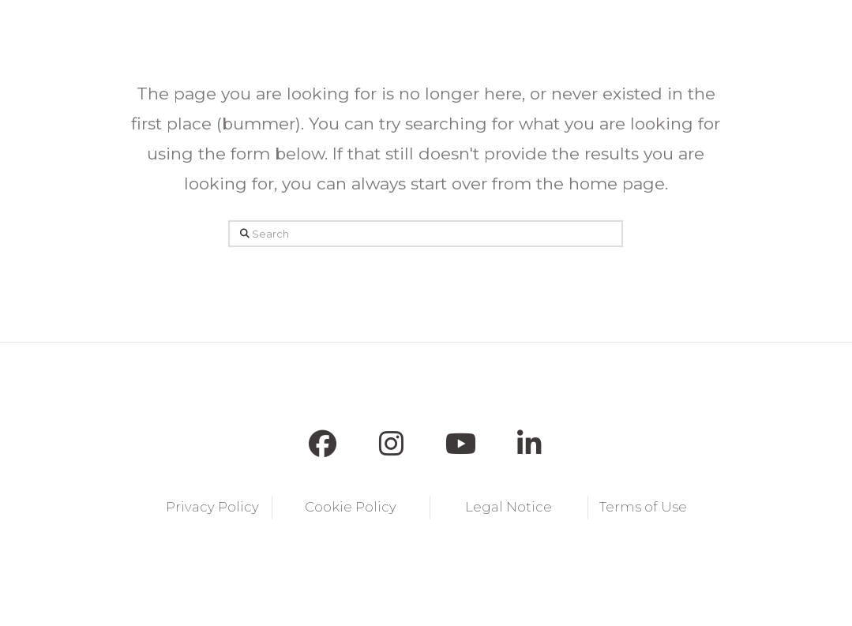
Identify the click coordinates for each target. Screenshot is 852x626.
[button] (242, 31)
